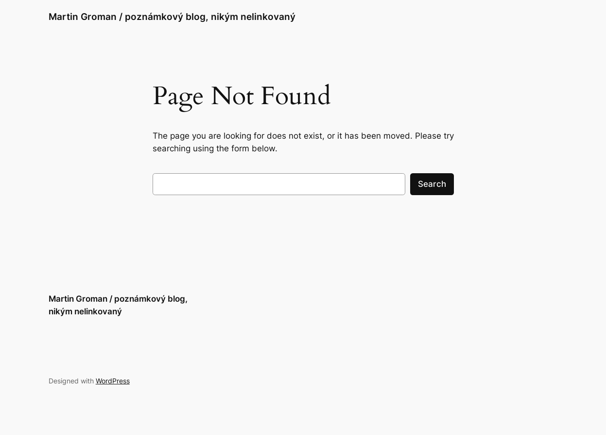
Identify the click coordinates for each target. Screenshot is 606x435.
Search (432, 184)
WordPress (113, 381)
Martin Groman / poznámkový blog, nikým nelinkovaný (172, 16)
